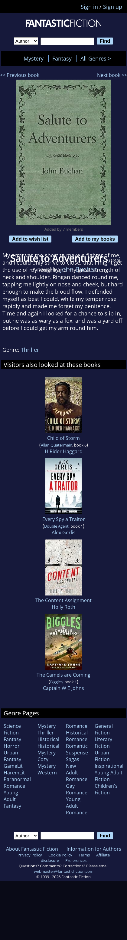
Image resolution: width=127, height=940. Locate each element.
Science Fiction (12, 729)
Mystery (34, 58)
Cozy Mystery (46, 762)
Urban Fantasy (12, 756)
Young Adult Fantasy (12, 799)
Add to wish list (30, 239)
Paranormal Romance (17, 782)
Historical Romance (77, 736)
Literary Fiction (103, 742)
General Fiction (104, 729)
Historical (48, 739)
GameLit (13, 766)
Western (47, 772)
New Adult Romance (76, 773)
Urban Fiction (102, 756)
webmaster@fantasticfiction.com (63, 871)
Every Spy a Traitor (63, 519)
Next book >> (112, 75)
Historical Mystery (48, 749)
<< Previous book (19, 75)
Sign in (89, 6)
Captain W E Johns (63, 688)
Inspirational (109, 766)
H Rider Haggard (64, 451)
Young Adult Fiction (108, 776)
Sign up (112, 6)
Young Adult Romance (76, 806)
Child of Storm (63, 438)
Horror (12, 746)
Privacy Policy (30, 855)
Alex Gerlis (64, 532)
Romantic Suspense (77, 749)
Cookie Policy (60, 855)
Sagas (72, 759)
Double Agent (56, 526)
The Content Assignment (63, 600)
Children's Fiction (106, 789)
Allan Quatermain (56, 445)
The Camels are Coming (63, 674)
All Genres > (97, 58)
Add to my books (95, 239)
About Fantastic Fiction (32, 849)
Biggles (56, 681)
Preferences (75, 860)
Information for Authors (94, 849)
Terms (84, 855)
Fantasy (62, 58)
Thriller (30, 349)
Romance (76, 726)
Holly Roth (63, 607)
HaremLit (14, 772)
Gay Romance (76, 789)
